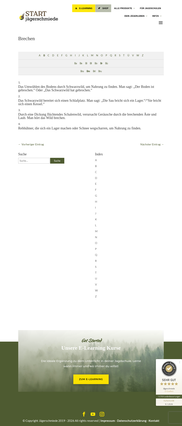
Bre (88, 71)
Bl (91, 63)
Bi (86, 63)
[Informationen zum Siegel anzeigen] (169, 402)
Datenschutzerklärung (131, 420)
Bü (106, 63)
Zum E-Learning (91, 379)
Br (101, 63)
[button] (8, 417)
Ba (75, 63)
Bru (100, 71)
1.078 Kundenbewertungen (169, 396)
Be (81, 63)
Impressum (107, 420)
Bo (96, 63)
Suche (57, 160)
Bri (94, 71)
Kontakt (154, 420)
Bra (82, 71)
